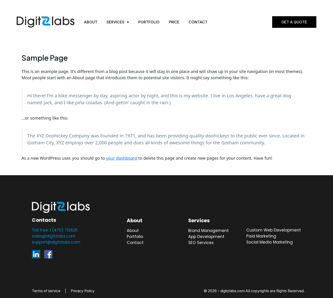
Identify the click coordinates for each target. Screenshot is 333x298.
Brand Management (208, 230)
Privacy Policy (83, 291)
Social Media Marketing (269, 242)
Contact (198, 22)
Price (174, 22)
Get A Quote (294, 22)
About (90, 22)
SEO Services (201, 242)
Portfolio (149, 22)
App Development (206, 236)
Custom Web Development (273, 230)
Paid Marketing (261, 236)
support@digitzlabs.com (56, 242)
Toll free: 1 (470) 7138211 (54, 230)
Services (118, 22)
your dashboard (121, 158)
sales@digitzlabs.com (53, 236)
